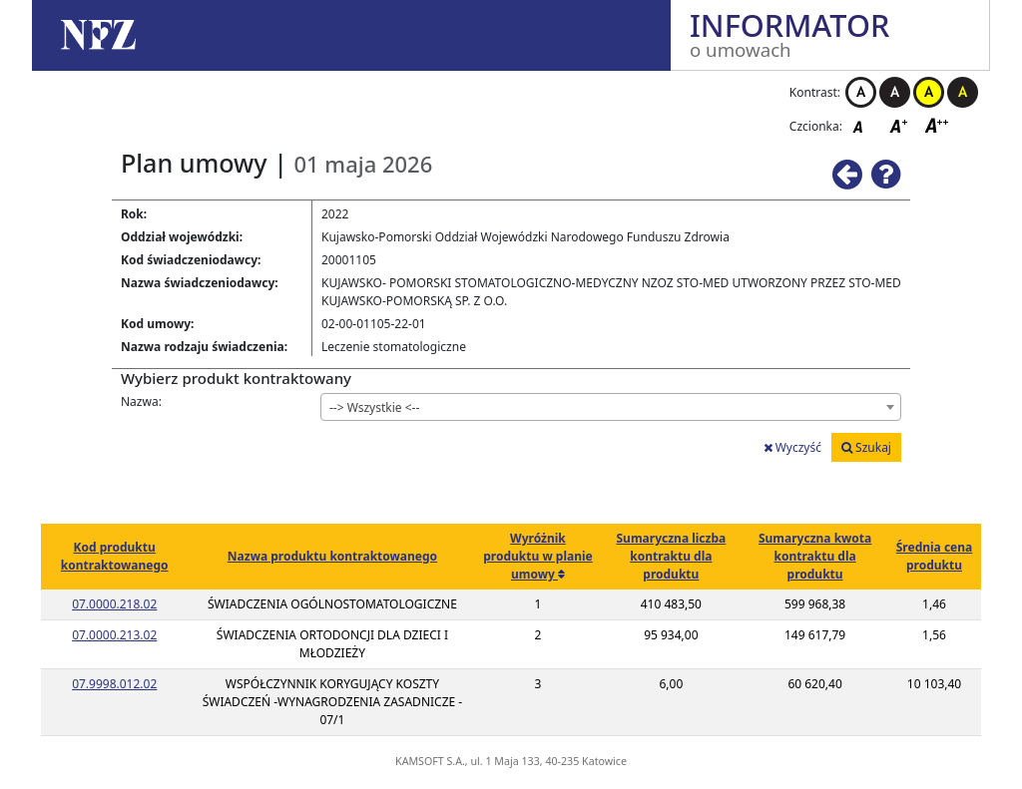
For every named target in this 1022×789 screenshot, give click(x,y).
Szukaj (866, 447)
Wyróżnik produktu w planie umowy (537, 556)
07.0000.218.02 (114, 603)
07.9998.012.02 (114, 683)
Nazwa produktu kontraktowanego (332, 556)
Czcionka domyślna (863, 125)
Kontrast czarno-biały (894, 92)
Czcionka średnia (900, 125)
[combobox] (610, 407)
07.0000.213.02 (114, 634)
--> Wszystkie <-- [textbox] (374, 407)
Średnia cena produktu (934, 556)
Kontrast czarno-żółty (962, 92)
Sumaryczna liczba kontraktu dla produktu (671, 556)
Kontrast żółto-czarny (928, 92)
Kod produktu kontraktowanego (115, 556)
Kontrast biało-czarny (860, 92)
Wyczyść (792, 447)
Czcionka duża (937, 125)
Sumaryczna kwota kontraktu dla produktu (815, 556)
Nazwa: (141, 401)
